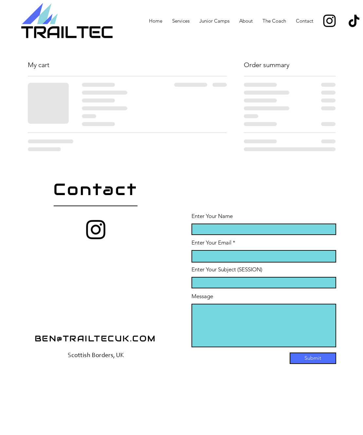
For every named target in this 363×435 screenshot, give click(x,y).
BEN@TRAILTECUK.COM (95, 338)
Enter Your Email (211, 242)
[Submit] (313, 358)
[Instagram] (329, 20)
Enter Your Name (212, 216)
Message (202, 296)
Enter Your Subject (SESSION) (226, 269)
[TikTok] (354, 20)
